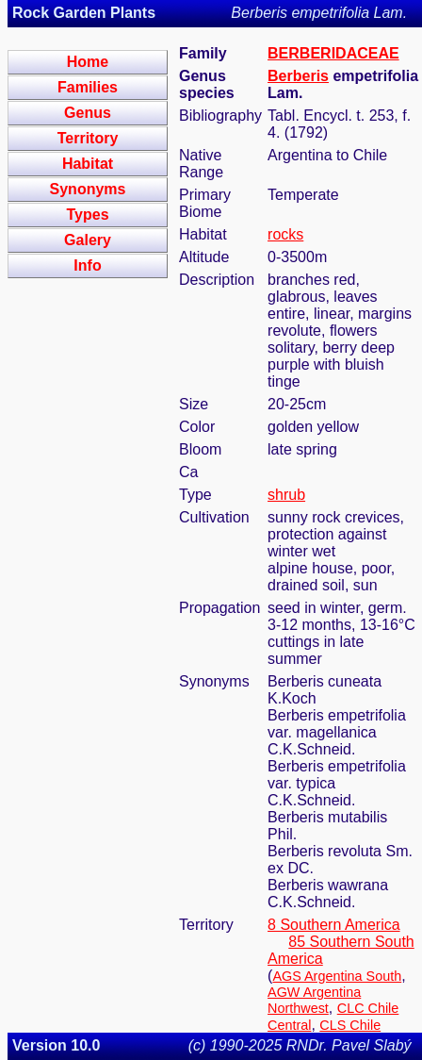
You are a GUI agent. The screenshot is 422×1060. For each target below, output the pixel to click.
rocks (285, 234)
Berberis (298, 76)
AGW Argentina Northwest (314, 1000)
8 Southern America (334, 925)
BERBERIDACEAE (333, 53)
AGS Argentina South (336, 976)
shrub (286, 495)
